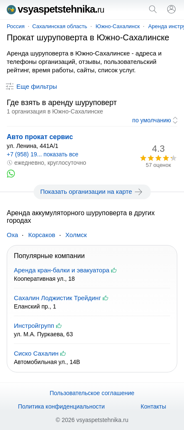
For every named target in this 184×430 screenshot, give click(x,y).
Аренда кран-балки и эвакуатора (61, 270)
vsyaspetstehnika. (55, 9)
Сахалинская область (59, 26)
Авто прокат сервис (40, 136)
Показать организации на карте (92, 192)
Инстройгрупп (34, 325)
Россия (16, 26)
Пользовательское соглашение (92, 393)
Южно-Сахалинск (118, 26)
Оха (12, 234)
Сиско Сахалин (36, 353)
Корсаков (41, 234)
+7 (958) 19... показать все (43, 154)
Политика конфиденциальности (61, 406)
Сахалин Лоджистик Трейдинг (57, 297)
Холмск (76, 234)
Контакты (153, 406)
